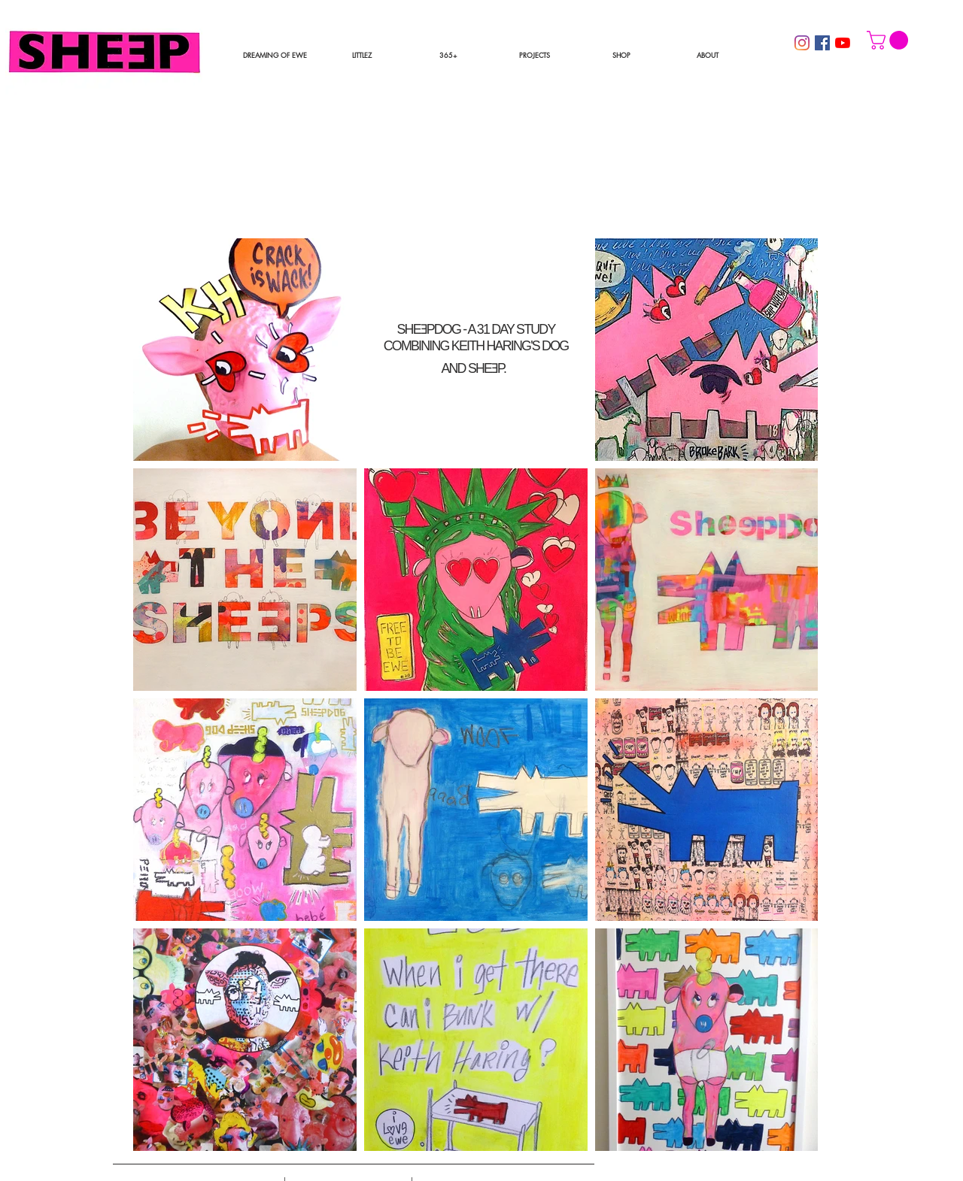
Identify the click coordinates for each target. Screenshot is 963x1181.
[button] (535, 55)
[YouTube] (842, 42)
